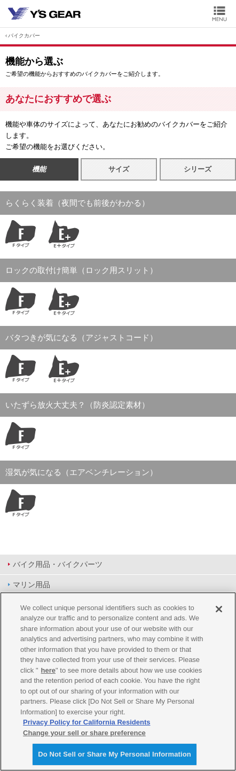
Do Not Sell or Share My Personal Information (114, 754)
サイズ (118, 169)
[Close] (219, 609)
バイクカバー (24, 35)
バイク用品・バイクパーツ (58, 564)
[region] (118, 681)
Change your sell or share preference (84, 733)
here (48, 670)
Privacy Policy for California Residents (86, 722)
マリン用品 (31, 584)
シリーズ (197, 169)
